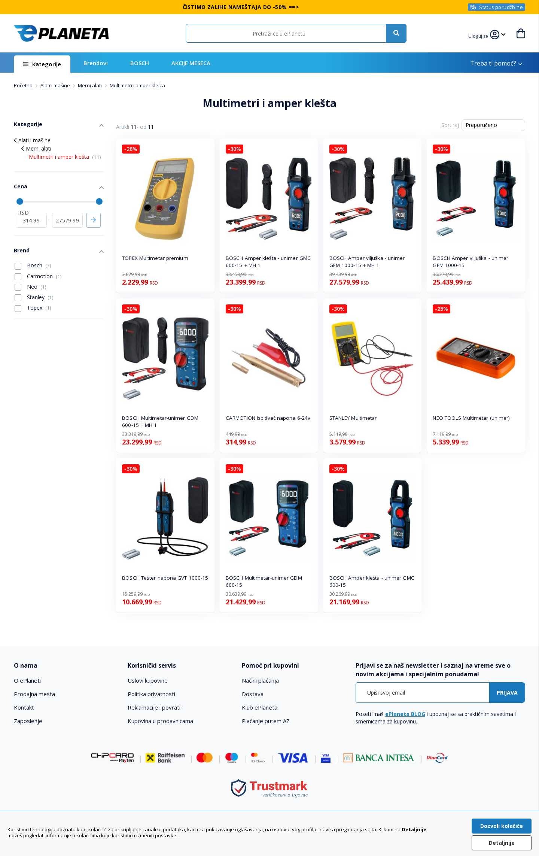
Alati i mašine (55, 85)
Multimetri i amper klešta (65, 156)
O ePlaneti (27, 680)
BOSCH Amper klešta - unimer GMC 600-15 (371, 581)
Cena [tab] (20, 186)
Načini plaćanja (260, 680)
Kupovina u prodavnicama (160, 721)
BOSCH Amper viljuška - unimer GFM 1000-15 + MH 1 (367, 261)
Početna (24, 85)
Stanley (34, 297)
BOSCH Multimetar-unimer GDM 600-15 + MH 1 (160, 421)
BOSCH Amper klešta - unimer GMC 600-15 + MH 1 (268, 261)
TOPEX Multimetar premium (155, 258)
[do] (67, 220)
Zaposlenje (28, 721)
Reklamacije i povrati (154, 707)
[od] (31, 220)
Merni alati (90, 85)
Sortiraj (450, 124)
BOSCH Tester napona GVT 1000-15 (165, 577)
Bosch (33, 265)
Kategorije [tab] (28, 124)
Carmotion (38, 276)
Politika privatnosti (151, 694)
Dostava (253, 694)
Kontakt (24, 707)
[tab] (66, 665)
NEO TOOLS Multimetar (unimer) (471, 418)
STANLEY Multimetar (353, 418)
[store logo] (61, 33)
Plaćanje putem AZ (266, 721)
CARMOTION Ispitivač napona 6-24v (268, 418)
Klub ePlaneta (259, 707)
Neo (30, 287)
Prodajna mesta (34, 694)
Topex (33, 308)
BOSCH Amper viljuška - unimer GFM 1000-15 (470, 261)
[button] (479, 35)
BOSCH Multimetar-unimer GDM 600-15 (264, 581)
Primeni (93, 220)
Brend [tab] (22, 250)
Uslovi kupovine (148, 680)
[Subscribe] (507, 692)
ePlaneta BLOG (405, 713)
